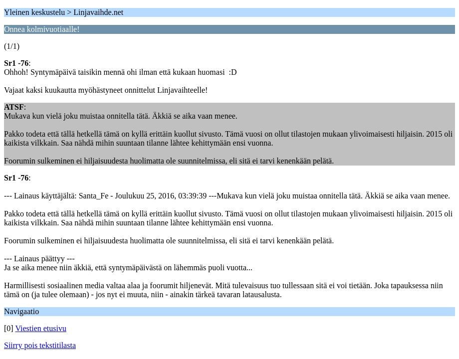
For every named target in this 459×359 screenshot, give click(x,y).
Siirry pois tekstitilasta (40, 345)
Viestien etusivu (40, 328)
